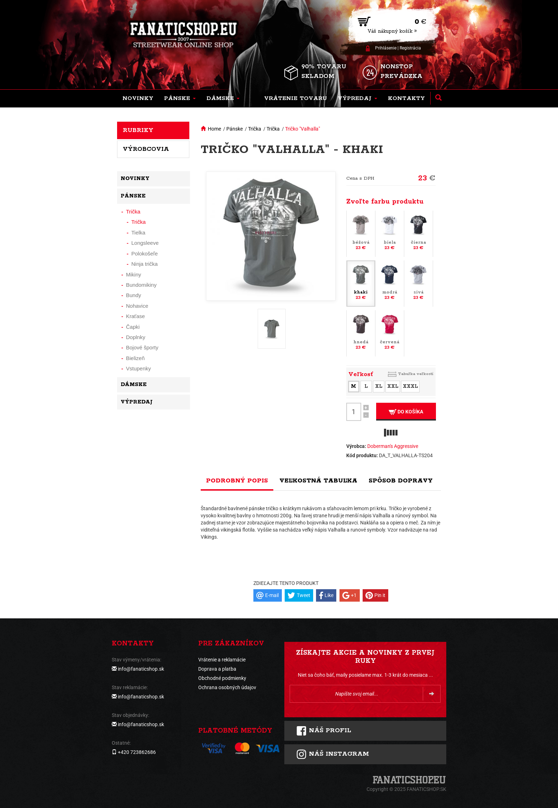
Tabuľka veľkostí (415, 373)
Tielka (138, 232)
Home (214, 129)
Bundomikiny (141, 285)
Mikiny (133, 274)
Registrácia (410, 48)
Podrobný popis (237, 481)
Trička (254, 129)
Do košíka (406, 412)
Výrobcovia (146, 149)
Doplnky (135, 337)
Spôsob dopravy (401, 481)
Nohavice (137, 306)
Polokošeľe (144, 253)
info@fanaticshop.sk (141, 669)
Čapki (133, 327)
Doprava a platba (217, 669)
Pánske (234, 129)
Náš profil (323, 730)
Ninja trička (144, 264)
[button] (180, 98)
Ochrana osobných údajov (227, 687)
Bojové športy (142, 347)
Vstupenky (138, 368)
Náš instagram (332, 754)
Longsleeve (145, 243)
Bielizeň (135, 358)
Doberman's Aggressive (392, 446)
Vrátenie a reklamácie (222, 659)
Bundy (133, 295)
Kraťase (135, 316)
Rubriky (138, 130)
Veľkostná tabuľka (318, 481)
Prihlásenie (385, 48)
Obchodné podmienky (222, 678)
